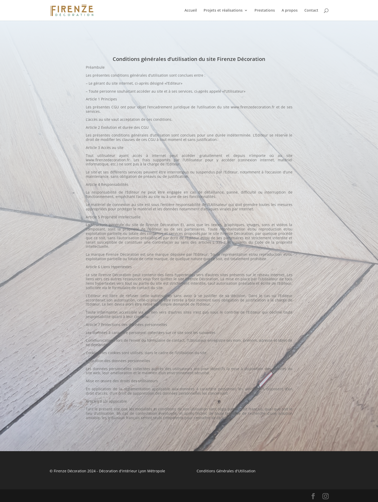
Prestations (264, 11)
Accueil (190, 11)
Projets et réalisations (223, 11)
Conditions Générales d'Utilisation (226, 470)
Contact (311, 11)
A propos (290, 11)
